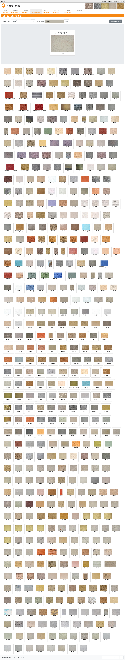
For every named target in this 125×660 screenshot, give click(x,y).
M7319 (20, 615)
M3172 (8, 291)
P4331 (40, 471)
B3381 (18, 74)
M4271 (96, 399)
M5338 (41, 219)
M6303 (30, 399)
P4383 (95, 194)
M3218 (40, 74)
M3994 (74, 206)
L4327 (51, 471)
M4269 (53, 447)
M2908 (52, 243)
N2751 (110, 567)
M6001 (93, 591)
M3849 (62, 652)
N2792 (18, 567)
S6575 (85, 182)
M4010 (63, 182)
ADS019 (52, 315)
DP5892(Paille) (43, 146)
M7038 (83, 652)
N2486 (52, 291)
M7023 (73, 255)
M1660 (30, 182)
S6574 (61, 495)
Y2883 (62, 531)
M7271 (41, 399)
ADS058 (92, 291)
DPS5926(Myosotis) (58, 279)
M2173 (18, 447)
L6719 (100, 279)
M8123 (8, 531)
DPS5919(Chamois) (23, 98)
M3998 (66, 110)
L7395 (7, 219)
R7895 (78, 110)
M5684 (31, 243)
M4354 (106, 219)
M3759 (103, 134)
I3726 (29, 483)
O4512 (75, 231)
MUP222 (59, 267)
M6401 (114, 591)
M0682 (72, 591)
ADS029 (30, 315)
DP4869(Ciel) (86, 231)
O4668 (7, 423)
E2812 (96, 555)
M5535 (115, 122)
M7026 (53, 579)
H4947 (74, 351)
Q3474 (68, 158)
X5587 (60, 339)
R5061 (75, 303)
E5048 (108, 351)
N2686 (96, 579)
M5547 (101, 170)
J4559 (40, 194)
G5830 (104, 122)
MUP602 (70, 267)
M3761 (63, 459)
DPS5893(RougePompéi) (39, 110)
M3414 (104, 507)
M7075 (40, 652)
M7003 (8, 279)
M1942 (74, 375)
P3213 (29, 519)
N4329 (109, 86)
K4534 (80, 134)
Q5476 (30, 363)
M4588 (30, 122)
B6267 (95, 255)
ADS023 (89, 158)
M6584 (8, 74)
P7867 (68, 170)
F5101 (63, 351)
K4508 (88, 86)
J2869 (74, 543)
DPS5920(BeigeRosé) (88, 74)
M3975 (50, 267)
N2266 (51, 375)
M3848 (19, 628)
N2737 (40, 555)
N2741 (74, 555)
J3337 (7, 519)
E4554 (94, 435)
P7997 (55, 146)
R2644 (95, 375)
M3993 (112, 170)
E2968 (40, 519)
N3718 (18, 507)
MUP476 (8, 363)
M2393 (103, 291)
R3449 (52, 495)
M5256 (30, 567)
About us (56, 11)
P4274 (70, 495)
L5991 (100, 110)
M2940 (72, 483)
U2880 (29, 531)
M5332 (8, 447)
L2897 (72, 531)
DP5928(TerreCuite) (9, 98)
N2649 (40, 591)
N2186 (8, 579)
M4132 (19, 279)
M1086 (95, 423)
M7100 (18, 194)
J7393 (78, 158)
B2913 (83, 531)
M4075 (42, 243)
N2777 (6, 134)
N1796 (19, 182)
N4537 (64, 447)
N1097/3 (19, 640)
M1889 (107, 194)
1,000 (22, 657)
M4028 (90, 146)
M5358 (30, 327)
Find (33, 21)
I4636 (111, 74)
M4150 (43, 615)
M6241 (18, 471)
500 (17, 657)
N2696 (51, 435)
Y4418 (106, 459)
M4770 (8, 411)
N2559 (106, 411)
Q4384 (64, 363)
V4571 (72, 435)
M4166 (8, 435)
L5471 (52, 351)
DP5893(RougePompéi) (10, 170)
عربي (122, 1)
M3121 (73, 327)
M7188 (47, 170)
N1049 (87, 447)
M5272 (61, 98)
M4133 (19, 579)
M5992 (107, 327)
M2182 (65, 628)
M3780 (82, 507)
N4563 (8, 255)
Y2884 (40, 543)
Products (15, 11)
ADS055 (20, 303)
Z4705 (48, 255)
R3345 (73, 243)
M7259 (54, 628)
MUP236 (36, 170)
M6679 (106, 483)
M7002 (52, 423)
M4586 (53, 231)
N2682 (64, 579)
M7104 (115, 98)
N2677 (18, 591)
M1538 (104, 591)
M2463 (53, 363)
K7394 (19, 219)
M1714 (98, 231)
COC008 (106, 243)
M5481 (115, 507)
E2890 (7, 543)
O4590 (51, 411)
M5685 (53, 303)
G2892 (116, 531)
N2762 (81, 495)
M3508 (51, 387)
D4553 (84, 122)
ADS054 (40, 206)
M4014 (75, 567)
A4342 (29, 74)
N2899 (97, 519)
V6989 (85, 219)
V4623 (51, 327)
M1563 (8, 567)
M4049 (92, 267)
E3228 (83, 411)
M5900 (109, 363)
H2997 (29, 471)
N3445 (29, 255)
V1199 (60, 603)
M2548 (41, 495)
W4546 (41, 291)
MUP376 (76, 363)
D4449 (84, 459)
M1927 (84, 423)
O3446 (114, 495)
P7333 (61, 507)
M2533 (95, 640)
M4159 (56, 255)
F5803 (41, 351)
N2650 (8, 206)
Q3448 (41, 182)
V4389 (20, 351)
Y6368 (18, 315)
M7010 (63, 640)
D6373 (62, 194)
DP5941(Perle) (75, 74)
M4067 (28, 603)
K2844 (63, 555)
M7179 (107, 579)
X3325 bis (40, 411)
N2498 (85, 615)
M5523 (64, 567)
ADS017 (74, 315)
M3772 (83, 483)
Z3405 (83, 435)
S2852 (97, 447)
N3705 (62, 591)
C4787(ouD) (41, 86)
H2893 (29, 86)
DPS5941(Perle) (63, 74)
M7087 (18, 519)
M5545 (51, 652)
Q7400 (72, 98)
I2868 (85, 543)
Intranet (3, 1)
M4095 (84, 640)
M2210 (30, 267)
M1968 (19, 255)
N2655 (42, 303)
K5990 (62, 327)
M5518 (29, 543)
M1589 (98, 303)
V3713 (106, 471)
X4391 (7, 267)
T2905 (108, 519)
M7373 (8, 194)
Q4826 (101, 158)
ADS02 (19, 206)
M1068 (30, 423)
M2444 (76, 447)
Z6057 (29, 194)
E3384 (84, 327)
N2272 (30, 628)
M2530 (114, 291)
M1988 (92, 134)
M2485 (103, 603)
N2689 (85, 579)
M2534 (29, 591)
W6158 (85, 315)
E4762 (8, 158)
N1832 (18, 267)
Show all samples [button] (116, 21)
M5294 (108, 555)
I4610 (84, 255)
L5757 (113, 134)
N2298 (18, 483)
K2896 (40, 387)
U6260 (18, 327)
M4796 (64, 231)
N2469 (20, 243)
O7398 (95, 206)
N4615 (18, 387)
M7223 (8, 303)
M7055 (30, 495)
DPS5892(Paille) (24, 170)
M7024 (64, 519)
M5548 (30, 640)
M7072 (40, 507)
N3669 (51, 591)
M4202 (41, 447)
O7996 (67, 146)
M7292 (8, 459)
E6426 (101, 146)
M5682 (106, 640)
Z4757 (57, 170)
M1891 (18, 603)
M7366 (8, 615)
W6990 (95, 219)
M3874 (40, 375)
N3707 (49, 603)
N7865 (79, 170)
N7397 (105, 206)
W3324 (95, 459)
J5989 (8, 339)
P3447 (103, 495)
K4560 (85, 351)
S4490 (34, 158)
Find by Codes (6, 21)
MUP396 (19, 363)
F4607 (93, 98)
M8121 (40, 531)
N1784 (7, 591)
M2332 (29, 375)
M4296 (117, 435)
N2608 (74, 399)
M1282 (63, 375)
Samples (36, 11)
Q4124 (107, 182)
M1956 (18, 423)
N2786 (41, 567)
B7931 (113, 146)
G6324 (51, 194)
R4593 (29, 387)
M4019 (109, 447)
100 (14, 657)
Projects (25, 11)
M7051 (63, 255)
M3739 (8, 182)
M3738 (77, 86)
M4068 (77, 628)
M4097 (18, 459)
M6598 (8, 86)
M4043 (101, 74)
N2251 (59, 158)
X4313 (73, 471)
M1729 (29, 507)
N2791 (51, 74)
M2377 (93, 507)
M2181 (95, 243)
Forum (46, 11)
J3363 (40, 483)
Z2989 (73, 182)
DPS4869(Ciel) (30, 291)
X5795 (42, 363)
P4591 (18, 435)
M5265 (51, 543)
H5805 (82, 339)
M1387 (54, 615)
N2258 (7, 628)
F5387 (96, 351)
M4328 (52, 219)
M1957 (96, 182)
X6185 (92, 279)
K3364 (63, 291)
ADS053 (31, 303)
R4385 (7, 327)
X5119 (84, 279)
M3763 (19, 146)
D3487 (19, 495)
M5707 (86, 555)
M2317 (30, 206)
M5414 (116, 615)
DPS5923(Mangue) (9, 110)
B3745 (84, 471)
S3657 (105, 255)
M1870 (59, 134)
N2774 (52, 555)
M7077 (109, 387)
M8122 (86, 519)
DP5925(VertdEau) (72, 279)
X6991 (90, 170)
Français (103, 1)
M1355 (18, 375)
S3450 (108, 231)
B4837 (41, 327)
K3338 (51, 483)
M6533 (8, 146)
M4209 (30, 447)
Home (5, 11)
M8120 (19, 531)
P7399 (84, 206)
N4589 (29, 435)
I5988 (79, 146)
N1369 (97, 387)
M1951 (39, 603)
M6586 (19, 122)
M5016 (116, 255)
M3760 (8, 471)
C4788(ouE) (46, 158)
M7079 (82, 591)
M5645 (19, 399)
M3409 (99, 86)
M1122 (76, 579)
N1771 (8, 351)
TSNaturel (37, 134)
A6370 (7, 315)
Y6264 (107, 315)
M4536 (89, 110)
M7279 (8, 507)
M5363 (95, 327)
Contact (68, 11)
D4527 (82, 98)
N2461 (63, 543)
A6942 (42, 231)
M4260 (51, 459)
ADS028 (41, 315)
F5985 (39, 255)
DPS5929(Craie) (31, 146)
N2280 (42, 628)
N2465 (84, 194)
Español (116, 1)
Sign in (78, 10)
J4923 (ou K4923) (74, 387)
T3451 (74, 122)
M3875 (18, 652)
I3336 (71, 507)
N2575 (64, 615)
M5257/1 (113, 158)
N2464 (96, 615)
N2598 (92, 603)
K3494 (62, 471)
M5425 (72, 652)
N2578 (86, 567)
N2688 (104, 98)
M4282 (112, 110)
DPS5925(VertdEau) (32, 279)
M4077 (62, 483)
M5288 (65, 86)
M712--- (8, 495)
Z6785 (64, 122)
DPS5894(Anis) (45, 279)
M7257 (88, 628)
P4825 (21, 158)
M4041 (29, 459)
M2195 (62, 387)
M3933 (41, 423)
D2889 (18, 543)
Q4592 (106, 375)
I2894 (105, 531)
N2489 (73, 615)
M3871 (93, 122)
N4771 (107, 399)
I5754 (98, 363)
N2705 (53, 86)
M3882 (112, 628)
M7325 (114, 603)
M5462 (72, 291)
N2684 (51, 339)
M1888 (51, 531)
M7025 (8, 640)
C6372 (18, 86)
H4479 (40, 122)
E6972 (7, 231)
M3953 (74, 640)
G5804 (71, 339)
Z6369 (52, 182)
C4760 (18, 411)
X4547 (52, 399)
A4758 (7, 375)
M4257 (29, 652)
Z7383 (30, 219)
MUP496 (30, 351)
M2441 (70, 134)
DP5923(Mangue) (19, 231)
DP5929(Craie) (26, 134)
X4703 (73, 411)
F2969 (52, 519)
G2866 (107, 543)
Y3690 (63, 399)
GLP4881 (29, 339)
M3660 (40, 435)
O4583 (106, 435)
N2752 (52, 567)
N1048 (41, 640)
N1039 (52, 640)
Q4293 (95, 471)
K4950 (63, 206)
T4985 (74, 219)
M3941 (85, 399)
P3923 (84, 375)
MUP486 (15, 134)
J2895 (94, 531)
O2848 (18, 555)
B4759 (29, 411)
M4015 (8, 387)
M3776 (92, 495)
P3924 (73, 459)
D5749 (87, 363)
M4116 (30, 579)
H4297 (73, 423)
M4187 (40, 459)
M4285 (110, 303)
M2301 (63, 423)
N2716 (8, 243)
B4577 (62, 435)
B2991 (81, 291)
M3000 (73, 194)
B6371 (18, 291)
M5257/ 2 (94, 411)
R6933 (31, 231)
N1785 (86, 387)
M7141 (106, 423)
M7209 (100, 628)
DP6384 (64, 303)
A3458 (104, 339)
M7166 (75, 519)
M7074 (31, 615)
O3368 (51, 507)
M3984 (41, 339)
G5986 (19, 339)
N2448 (106, 615)
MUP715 (40, 267)
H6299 (96, 315)
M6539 (81, 603)
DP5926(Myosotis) (104, 267)
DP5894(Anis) (48, 134)
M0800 (8, 603)
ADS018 (63, 315)
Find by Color (40, 21)
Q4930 (8, 399)
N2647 (53, 110)
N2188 (81, 267)
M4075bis (63, 243)
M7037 (52, 206)
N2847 (29, 555)
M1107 (62, 411)
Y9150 (37, 98)
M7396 (116, 206)
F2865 (7, 555)
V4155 (7, 483)
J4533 (93, 339)
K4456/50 (63, 219)
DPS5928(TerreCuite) (23, 110)
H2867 (96, 543)
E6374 (87, 303)
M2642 (70, 603)
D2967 (49, 98)
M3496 (95, 483)
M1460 (41, 579)
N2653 (52, 122)
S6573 (84, 243)
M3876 (8, 652)
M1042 (97, 567)
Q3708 (109, 279)
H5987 (8, 122)
